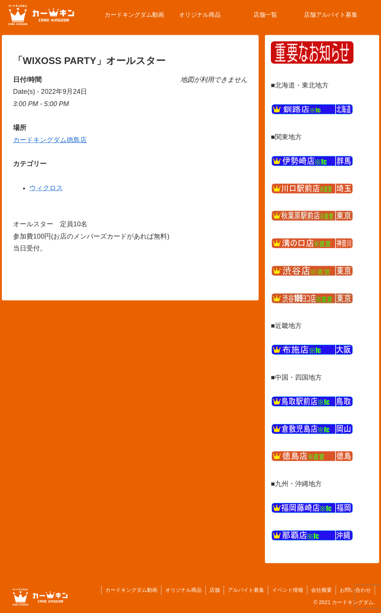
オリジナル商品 (183, 590)
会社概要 (321, 590)
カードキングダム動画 (131, 590)
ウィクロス (46, 188)
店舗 (214, 590)
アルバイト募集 (246, 590)
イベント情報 (287, 590)
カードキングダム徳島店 (50, 140)
